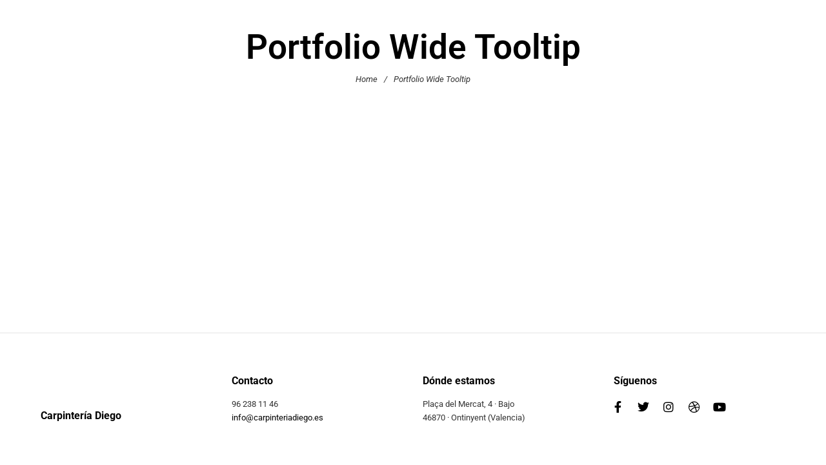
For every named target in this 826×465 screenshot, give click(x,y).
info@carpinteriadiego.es (277, 417)
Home (367, 79)
